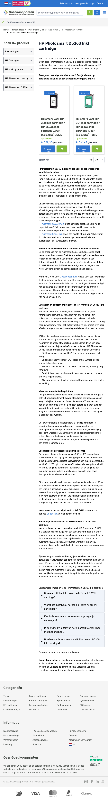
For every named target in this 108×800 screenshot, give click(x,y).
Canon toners (63, 696)
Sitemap (36, 744)
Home (6, 30)
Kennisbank (38, 735)
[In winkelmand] (62, 148)
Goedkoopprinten (68, 276)
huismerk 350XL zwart (53, 224)
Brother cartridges (38, 700)
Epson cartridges (37, 696)
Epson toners (63, 700)
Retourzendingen (11, 735)
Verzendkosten (10, 740)
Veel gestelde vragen (85, 3)
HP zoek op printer (50, 30)
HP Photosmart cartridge (72, 30)
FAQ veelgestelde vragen (44, 731)
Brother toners (64, 705)
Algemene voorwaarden (80, 740)
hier (56, 78)
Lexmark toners (87, 709)
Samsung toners (88, 696)
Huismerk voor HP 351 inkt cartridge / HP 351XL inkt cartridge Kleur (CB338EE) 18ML (88, 126)
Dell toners (62, 709)
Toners (6, 696)
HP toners (34, 709)
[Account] (89, 12)
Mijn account (66, 3)
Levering (7, 744)
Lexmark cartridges (38, 705)
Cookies (73, 735)
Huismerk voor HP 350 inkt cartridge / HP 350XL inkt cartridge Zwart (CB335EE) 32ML (53, 126)
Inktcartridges (18, 30)
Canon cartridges (11, 709)
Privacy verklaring (77, 731)
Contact (101, 3)
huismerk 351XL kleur (52, 234)
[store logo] (18, 13)
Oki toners (85, 705)
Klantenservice (10, 731)
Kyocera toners (87, 700)
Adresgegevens (40, 740)
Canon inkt (52, 513)
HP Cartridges (33, 30)
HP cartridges (10, 705)
